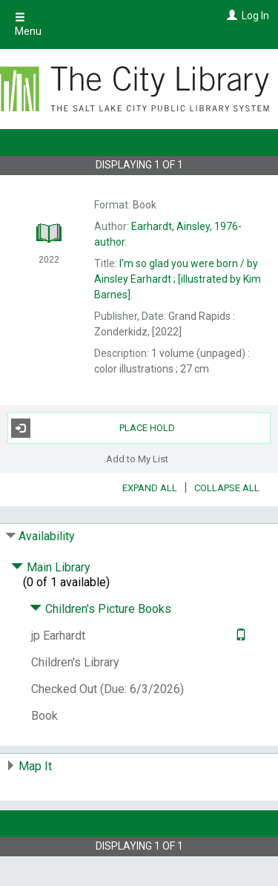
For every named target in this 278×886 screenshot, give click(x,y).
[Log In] (230, 16)
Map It (35, 766)
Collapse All (226, 487)
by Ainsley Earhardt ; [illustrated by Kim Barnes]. (177, 279)
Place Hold (93, 428)
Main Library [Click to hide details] (50, 567)
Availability (47, 536)
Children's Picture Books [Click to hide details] (100, 609)
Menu (28, 24)
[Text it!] (239, 636)
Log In (255, 16)
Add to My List (137, 459)
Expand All (149, 487)
